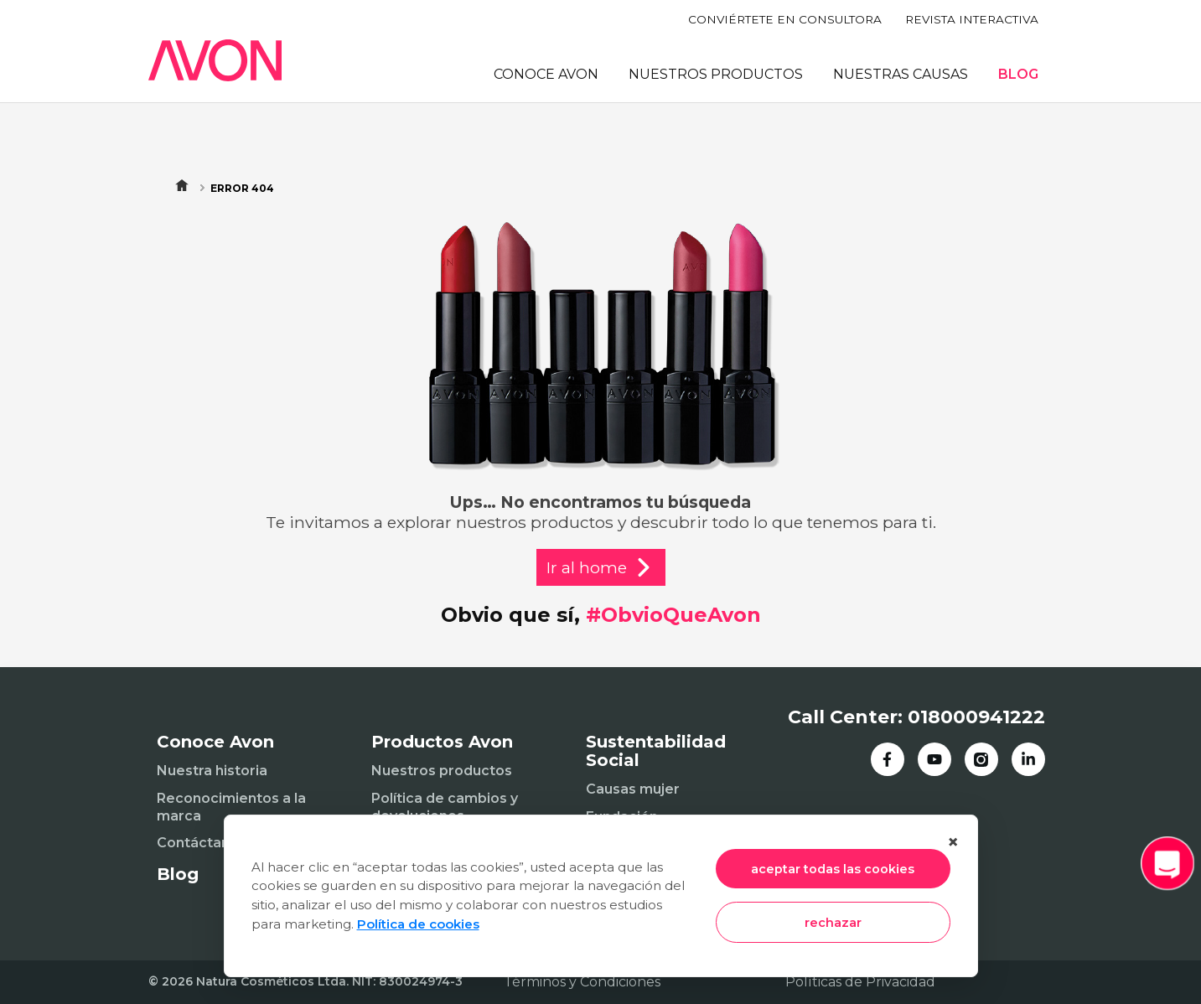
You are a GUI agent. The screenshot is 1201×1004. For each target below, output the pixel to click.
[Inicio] (215, 60)
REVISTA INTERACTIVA (971, 19)
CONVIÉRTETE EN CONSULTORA (785, 19)
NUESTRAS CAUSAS (900, 74)
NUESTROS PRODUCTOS (716, 74)
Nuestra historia (212, 771)
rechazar (833, 922)
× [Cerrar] (953, 842)
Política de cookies (418, 924)
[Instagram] (981, 759)
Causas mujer (633, 789)
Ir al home (600, 567)
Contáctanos (201, 843)
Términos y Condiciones (582, 982)
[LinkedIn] (1028, 759)
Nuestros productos (441, 771)
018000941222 (976, 717)
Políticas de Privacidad (860, 982)
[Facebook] (887, 759)
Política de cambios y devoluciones (444, 807)
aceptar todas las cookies (832, 869)
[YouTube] (934, 759)
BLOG (1018, 74)
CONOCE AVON (546, 74)
